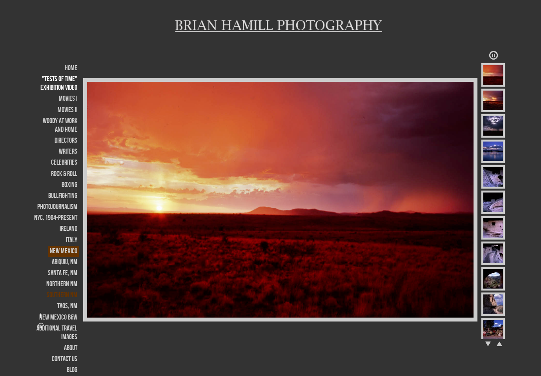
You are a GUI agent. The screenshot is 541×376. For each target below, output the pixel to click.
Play (493, 55)
